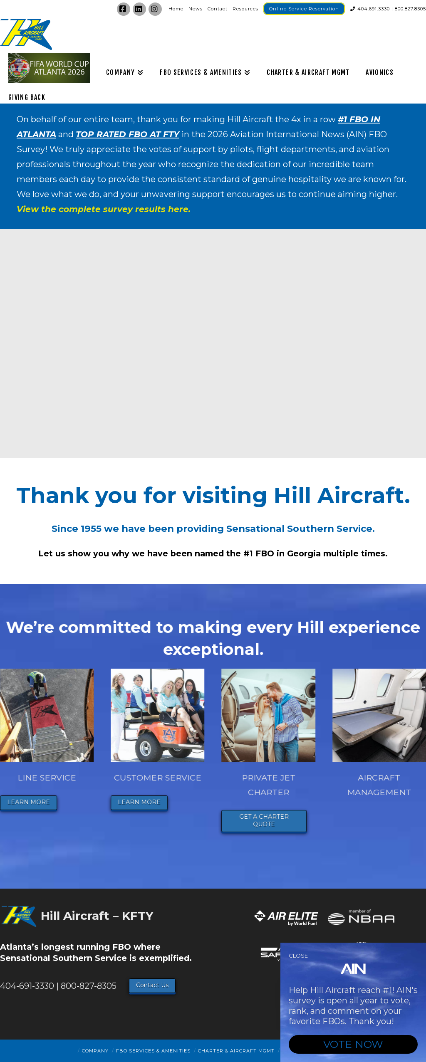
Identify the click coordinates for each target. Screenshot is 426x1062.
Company (95, 1051)
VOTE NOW (353, 1044)
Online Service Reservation (304, 9)
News (195, 9)
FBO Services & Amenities (153, 1051)
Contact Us (152, 985)
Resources (245, 9)
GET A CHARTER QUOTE (281, 820)
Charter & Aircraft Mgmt (236, 1051)
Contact (218, 9)
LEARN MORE (45, 802)
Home (175, 9)
